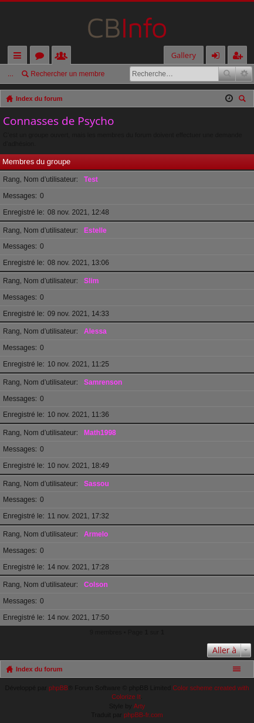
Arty (139, 706)
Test (91, 179)
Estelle (95, 230)
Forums (42, 57)
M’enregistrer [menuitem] (239, 57)
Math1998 (100, 433)
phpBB (58, 687)
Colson (96, 585)
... (10, 74)
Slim (91, 281)
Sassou (96, 484)
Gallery (183, 55)
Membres (63, 57)
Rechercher (227, 74)
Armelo (96, 534)
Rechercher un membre (67, 74)
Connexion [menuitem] (218, 57)
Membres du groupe (36, 161)
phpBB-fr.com (143, 714)
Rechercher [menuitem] (243, 100)
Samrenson (103, 382)
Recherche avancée (244, 74)
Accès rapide (19, 57)
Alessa (95, 331)
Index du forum (39, 669)
